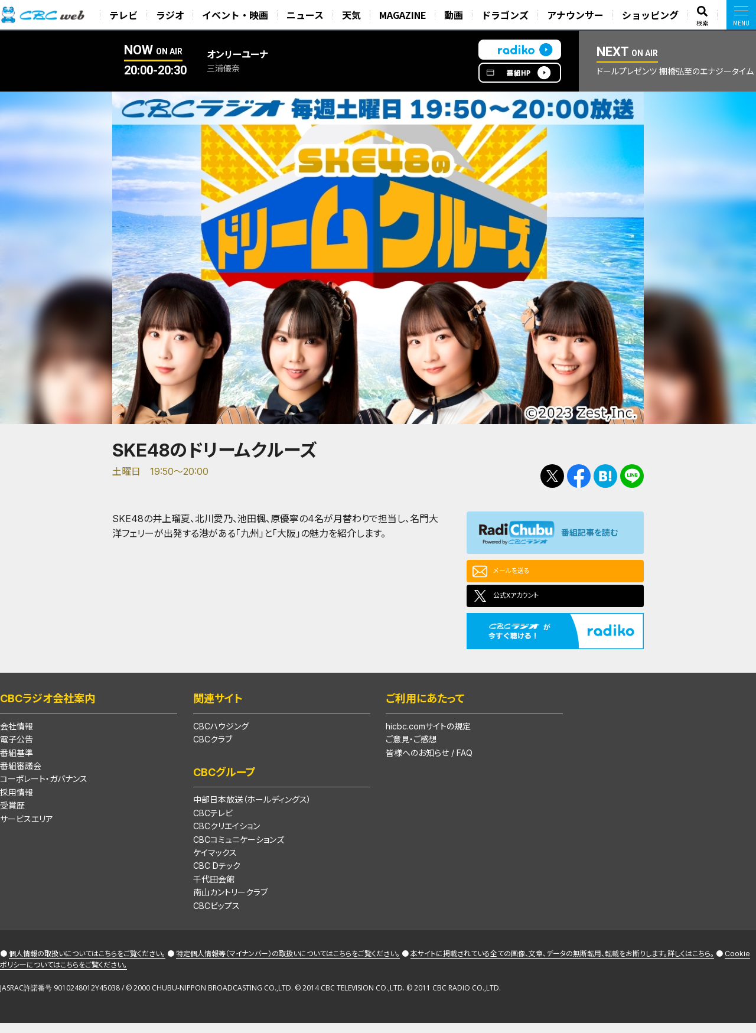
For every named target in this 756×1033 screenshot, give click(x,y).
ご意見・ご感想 (411, 749)
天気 (353, 15)
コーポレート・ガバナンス (43, 788)
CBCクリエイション (226, 835)
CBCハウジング (221, 736)
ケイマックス (215, 862)
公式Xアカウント (526, 602)
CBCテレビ (213, 822)
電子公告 (16, 749)
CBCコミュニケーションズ (238, 849)
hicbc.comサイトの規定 (428, 736)
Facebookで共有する (579, 476)
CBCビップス (216, 915)
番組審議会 (20, 775)
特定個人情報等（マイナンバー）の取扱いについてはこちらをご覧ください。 (288, 963)
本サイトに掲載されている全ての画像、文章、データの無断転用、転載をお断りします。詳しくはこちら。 (562, 963)
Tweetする (552, 476)
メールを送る (519, 573)
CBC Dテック (216, 875)
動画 (455, 15)
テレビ (126, 15)
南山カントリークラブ (230, 902)
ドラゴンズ (506, 15)
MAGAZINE (404, 15)
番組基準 (16, 762)
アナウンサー (576, 15)
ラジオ (172, 15)
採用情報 (16, 802)
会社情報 (16, 736)
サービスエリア (26, 828)
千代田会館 (213, 889)
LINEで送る (632, 476)
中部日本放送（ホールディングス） (252, 809)
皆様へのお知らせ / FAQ (429, 762)
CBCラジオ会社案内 (47, 708)
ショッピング (651, 15)
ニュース (307, 15)
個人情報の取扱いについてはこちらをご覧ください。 (87, 963)
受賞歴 (12, 815)
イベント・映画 (238, 15)
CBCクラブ (212, 749)
